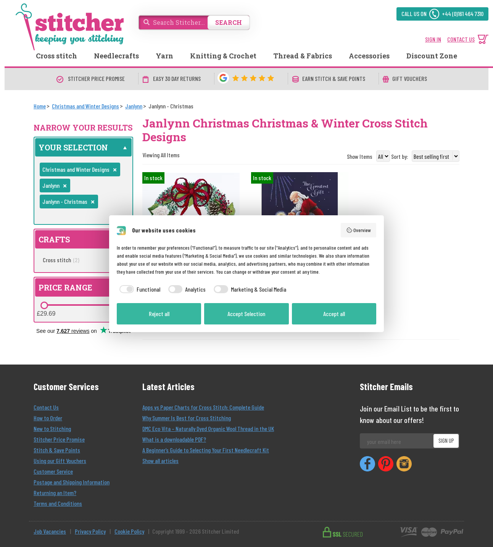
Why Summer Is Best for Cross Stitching (186, 417)
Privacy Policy (90, 531)
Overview (358, 230)
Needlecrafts (116, 55)
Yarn (164, 55)
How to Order (48, 417)
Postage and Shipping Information (72, 482)
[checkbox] (138, 289)
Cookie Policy (129, 531)
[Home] (40, 106)
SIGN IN (433, 39)
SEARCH (228, 22)
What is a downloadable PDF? (174, 439)
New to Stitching (52, 428)
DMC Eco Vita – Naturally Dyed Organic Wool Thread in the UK (208, 428)
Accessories (369, 55)
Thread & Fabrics (302, 55)
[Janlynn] (133, 106)
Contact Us (46, 407)
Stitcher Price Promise (59, 439)
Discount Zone (431, 55)
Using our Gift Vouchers (60, 460)
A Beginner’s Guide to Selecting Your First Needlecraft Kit (205, 449)
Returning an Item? (55, 492)
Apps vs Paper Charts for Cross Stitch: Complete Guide (203, 407)
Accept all (334, 313)
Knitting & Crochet (223, 55)
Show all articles (160, 460)
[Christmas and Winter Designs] (85, 106)
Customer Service (53, 471)
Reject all (159, 313)
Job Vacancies (50, 531)
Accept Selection (246, 313)
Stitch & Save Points (57, 449)
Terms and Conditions (58, 503)
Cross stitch (56, 55)
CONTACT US (461, 39)
